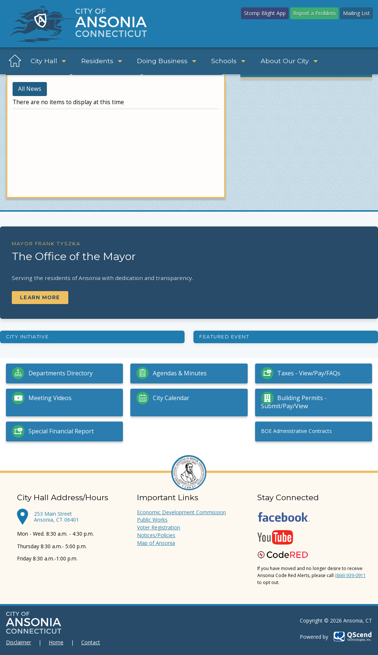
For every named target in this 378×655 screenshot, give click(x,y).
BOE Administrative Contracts (296, 430)
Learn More (40, 297)
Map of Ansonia (156, 542)
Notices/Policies (156, 535)
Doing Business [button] (166, 61)
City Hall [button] (48, 61)
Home (56, 642)
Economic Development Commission (181, 512)
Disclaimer (18, 642)
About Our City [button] (289, 61)
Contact (90, 642)
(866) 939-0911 (350, 575)
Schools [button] (228, 61)
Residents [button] (101, 61)
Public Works (152, 519)
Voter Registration (158, 527)
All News (29, 89)
